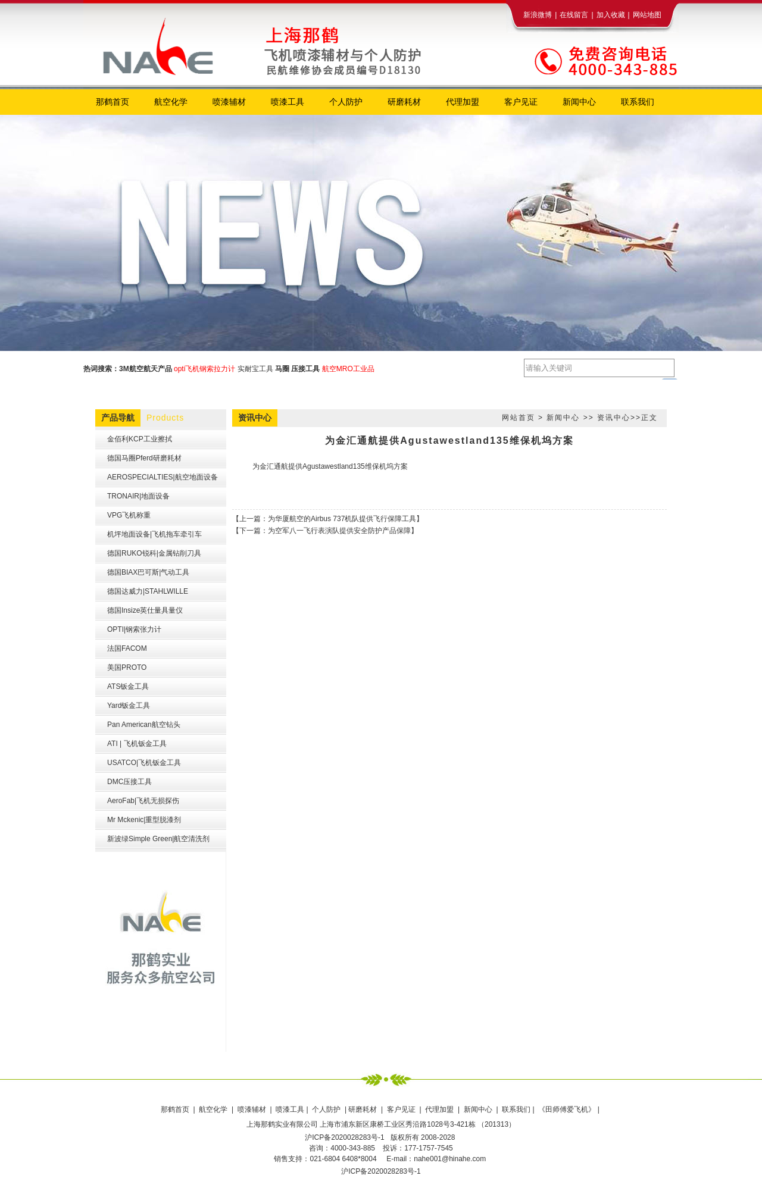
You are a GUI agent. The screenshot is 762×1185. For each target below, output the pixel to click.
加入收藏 (611, 15)
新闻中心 (563, 417)
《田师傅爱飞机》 (567, 1109)
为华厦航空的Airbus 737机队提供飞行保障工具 (342, 519)
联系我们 (516, 1109)
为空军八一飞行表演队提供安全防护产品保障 (339, 530)
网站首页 (518, 417)
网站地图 (647, 15)
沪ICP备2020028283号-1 (380, 1171)
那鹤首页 (176, 1109)
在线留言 (574, 15)
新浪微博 (537, 15)
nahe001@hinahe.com (450, 1159)
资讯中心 (613, 417)
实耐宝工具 (255, 369)
